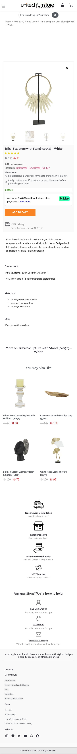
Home (8, 21)
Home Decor (31, 21)
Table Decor (21, 168)
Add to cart (20, 212)
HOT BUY (18, 21)
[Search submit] (55, 15)
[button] (3, 6)
